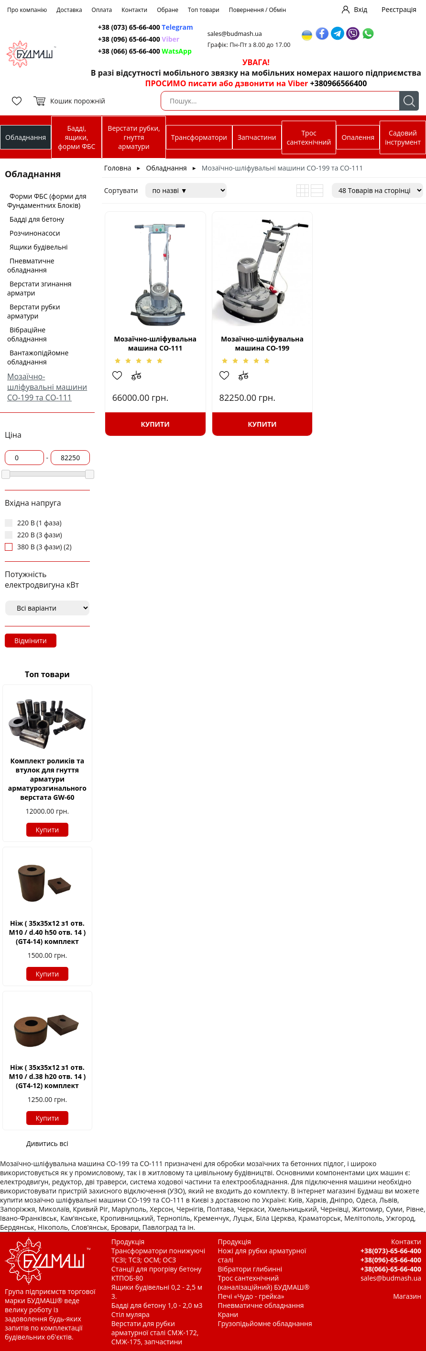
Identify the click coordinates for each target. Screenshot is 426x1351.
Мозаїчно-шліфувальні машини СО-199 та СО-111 (47, 387)
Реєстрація (399, 9)
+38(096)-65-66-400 (390, 1259)
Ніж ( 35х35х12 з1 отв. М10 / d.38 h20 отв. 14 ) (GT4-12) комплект (47, 1076)
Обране (167, 10)
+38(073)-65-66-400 (390, 1250)
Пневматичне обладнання (31, 265)
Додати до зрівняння (141, 375)
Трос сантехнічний (309, 137)
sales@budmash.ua (235, 34)
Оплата (102, 10)
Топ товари (203, 10)
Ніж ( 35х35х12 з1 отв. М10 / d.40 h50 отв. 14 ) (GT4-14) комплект (47, 932)
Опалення (357, 137)
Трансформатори (199, 137)
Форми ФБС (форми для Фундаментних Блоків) (47, 201)
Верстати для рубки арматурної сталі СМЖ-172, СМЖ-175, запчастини (155, 1332)
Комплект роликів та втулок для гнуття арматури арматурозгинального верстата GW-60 (47, 779)
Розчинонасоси (35, 233)
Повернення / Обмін (257, 10)
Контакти (134, 10)
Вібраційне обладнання (27, 334)
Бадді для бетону (37, 219)
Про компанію (27, 10)
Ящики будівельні (39, 246)
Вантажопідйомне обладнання (37, 357)
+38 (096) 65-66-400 (138, 39)
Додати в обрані (121, 375)
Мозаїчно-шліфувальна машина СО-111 (155, 343)
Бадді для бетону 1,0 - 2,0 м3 (157, 1305)
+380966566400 (338, 83)
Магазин (407, 1296)
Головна (117, 167)
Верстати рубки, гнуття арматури (134, 137)
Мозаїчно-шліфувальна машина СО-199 (262, 343)
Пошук (409, 101)
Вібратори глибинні (250, 1268)
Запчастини (257, 137)
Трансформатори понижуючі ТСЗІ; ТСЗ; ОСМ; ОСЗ (158, 1255)
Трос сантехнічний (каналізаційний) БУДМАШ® (264, 1282)
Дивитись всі (47, 1143)
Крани (228, 1314)
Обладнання (25, 137)
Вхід (360, 9)
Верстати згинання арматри (39, 288)
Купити (47, 829)
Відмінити (30, 640)
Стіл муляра (130, 1314)
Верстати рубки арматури (33, 311)
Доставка (69, 10)
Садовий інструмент (403, 137)
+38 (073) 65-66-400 (145, 27)
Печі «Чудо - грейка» (251, 1296)
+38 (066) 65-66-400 (145, 51)
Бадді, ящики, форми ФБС (76, 137)
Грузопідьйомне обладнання (265, 1323)
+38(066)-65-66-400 (390, 1268)
